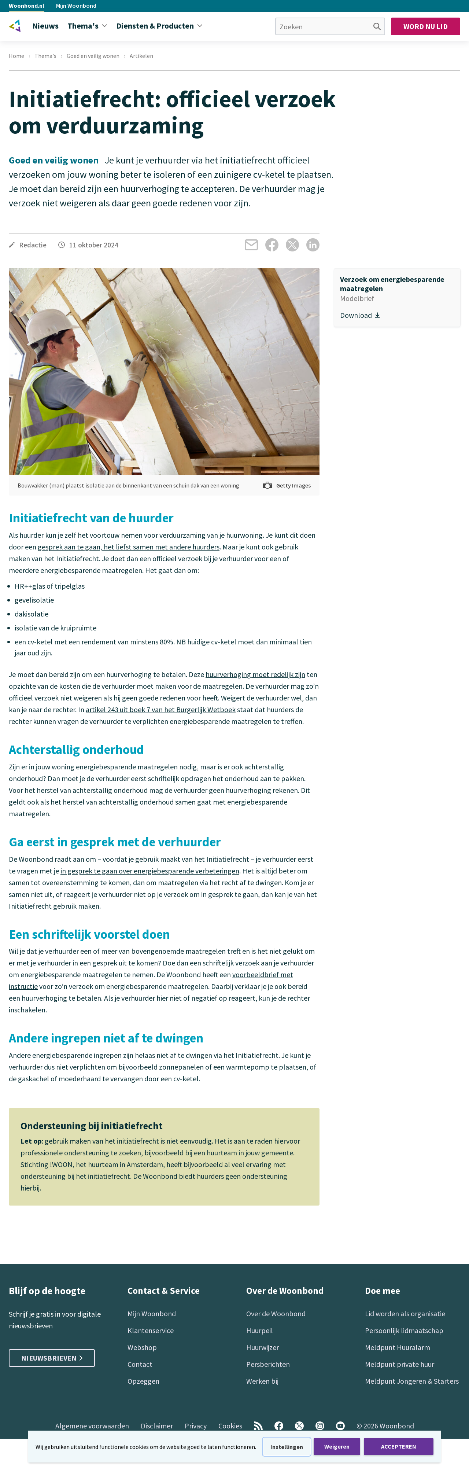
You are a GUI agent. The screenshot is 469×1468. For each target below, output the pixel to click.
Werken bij (262, 1381)
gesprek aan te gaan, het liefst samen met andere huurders (128, 546)
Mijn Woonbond (76, 5)
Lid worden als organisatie (405, 1313)
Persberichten (268, 1364)
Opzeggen (143, 1381)
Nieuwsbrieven (51, 1357)
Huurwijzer (262, 1347)
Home (16, 55)
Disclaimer (157, 1425)
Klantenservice (151, 1330)
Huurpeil (259, 1330)
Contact (140, 1364)
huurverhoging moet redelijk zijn (255, 674)
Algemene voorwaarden (92, 1425)
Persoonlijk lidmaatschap (404, 1330)
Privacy (196, 1425)
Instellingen (286, 1446)
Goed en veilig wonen (93, 55)
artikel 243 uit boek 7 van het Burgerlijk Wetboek (161, 709)
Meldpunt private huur (399, 1364)
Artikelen (141, 55)
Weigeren (337, 1446)
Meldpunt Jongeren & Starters (412, 1381)
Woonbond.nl (26, 5)
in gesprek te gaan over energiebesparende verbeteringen (149, 870)
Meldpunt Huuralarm (397, 1347)
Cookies (230, 1425)
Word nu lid (425, 26)
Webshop (142, 1347)
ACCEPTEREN (398, 1446)
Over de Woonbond (276, 1313)
